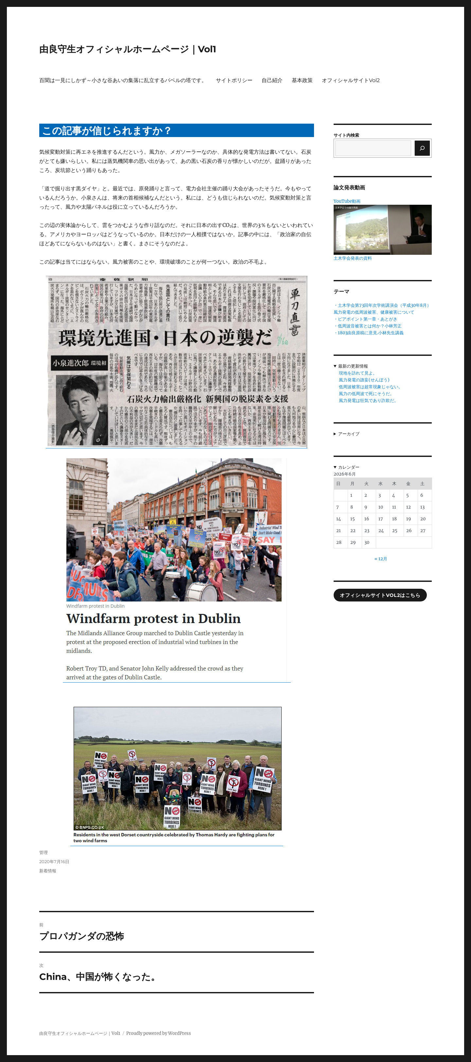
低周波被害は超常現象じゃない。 (371, 387)
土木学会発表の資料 (353, 258)
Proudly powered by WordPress (158, 1033)
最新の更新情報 (353, 366)
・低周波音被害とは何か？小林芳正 (368, 326)
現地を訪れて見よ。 (358, 373)
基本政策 (302, 80)
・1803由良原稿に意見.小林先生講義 (369, 333)
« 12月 (381, 559)
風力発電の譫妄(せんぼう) (364, 380)
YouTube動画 (347, 201)
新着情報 (47, 870)
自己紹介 (272, 80)
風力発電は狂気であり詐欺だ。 (368, 400)
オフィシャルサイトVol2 (351, 80)
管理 (43, 852)
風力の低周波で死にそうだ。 (366, 393)
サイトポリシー (234, 80)
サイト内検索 (346, 135)
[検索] (422, 148)
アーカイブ (348, 434)
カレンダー (348, 467)
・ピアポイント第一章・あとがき (365, 319)
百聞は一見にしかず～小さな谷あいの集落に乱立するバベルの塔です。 (123, 80)
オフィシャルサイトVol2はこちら (380, 595)
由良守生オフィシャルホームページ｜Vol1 (127, 49)
